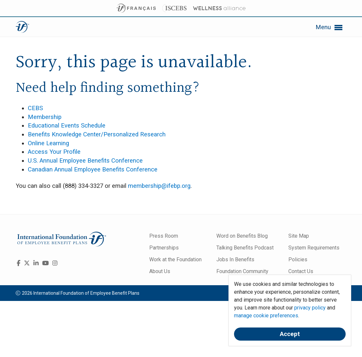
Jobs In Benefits (235, 259)
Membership (45, 117)
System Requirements (313, 248)
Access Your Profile (54, 151)
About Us (159, 271)
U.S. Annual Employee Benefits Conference (85, 160)
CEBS (35, 108)
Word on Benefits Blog (242, 236)
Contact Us (300, 271)
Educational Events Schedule (66, 125)
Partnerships (164, 248)
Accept (290, 334)
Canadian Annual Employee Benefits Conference (92, 169)
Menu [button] (329, 27)
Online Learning (48, 143)
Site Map (298, 236)
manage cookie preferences (266, 315)
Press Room (163, 236)
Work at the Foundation (175, 259)
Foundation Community (242, 271)
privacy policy (310, 308)
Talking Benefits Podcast (245, 248)
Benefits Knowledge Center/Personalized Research (97, 134)
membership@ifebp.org (159, 185)
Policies (297, 259)
